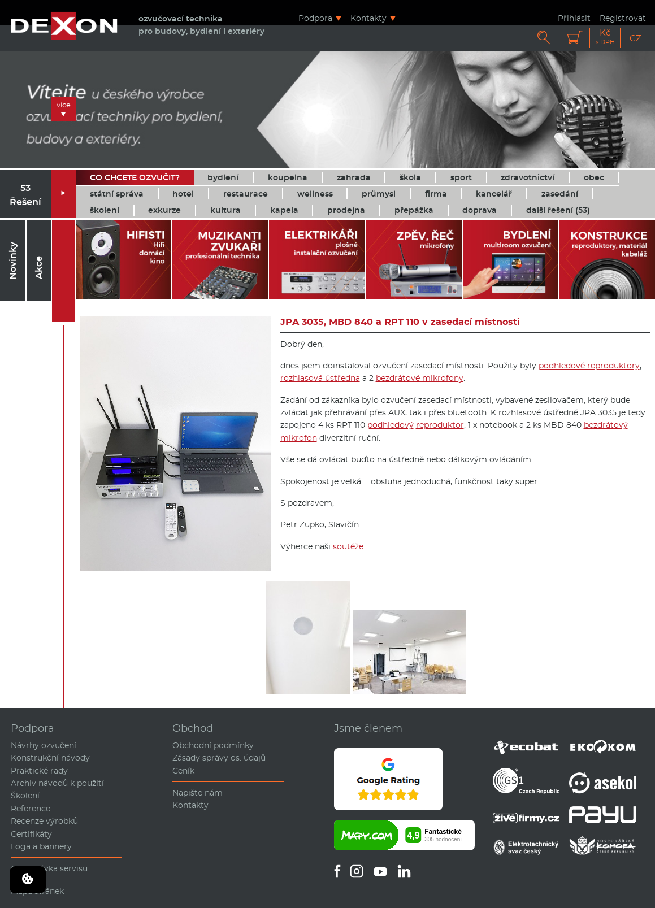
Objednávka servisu (49, 868)
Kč (605, 37)
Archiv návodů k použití (57, 783)
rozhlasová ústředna (320, 378)
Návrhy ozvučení (43, 745)
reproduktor (440, 425)
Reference (30, 808)
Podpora (315, 18)
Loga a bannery (41, 846)
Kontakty (368, 18)
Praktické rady (39, 771)
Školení (25, 795)
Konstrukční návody (50, 758)
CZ (635, 38)
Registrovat (623, 18)
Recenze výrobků (44, 821)
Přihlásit (574, 18)
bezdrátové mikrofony (419, 378)
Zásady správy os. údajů (219, 758)
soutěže (348, 546)
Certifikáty (31, 834)
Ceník (183, 771)
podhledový (390, 425)
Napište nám (197, 793)
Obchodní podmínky (213, 745)
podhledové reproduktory (589, 365)
